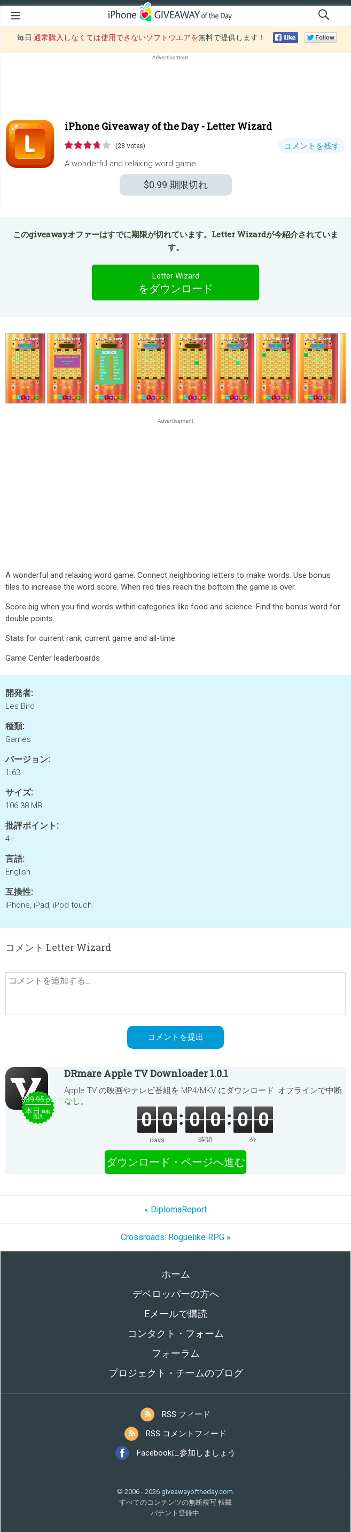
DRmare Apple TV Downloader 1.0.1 (146, 1073)
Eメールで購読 (175, 1313)
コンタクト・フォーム (176, 1333)
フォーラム (176, 1353)
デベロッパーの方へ (175, 1293)
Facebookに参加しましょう (186, 1453)
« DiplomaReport (175, 1209)
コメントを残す (312, 146)
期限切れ (176, 184)
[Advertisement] (175, 88)
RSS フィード (186, 1414)
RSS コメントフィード (186, 1433)
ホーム (175, 1274)
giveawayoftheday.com (197, 1492)
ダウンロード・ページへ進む (175, 1162)
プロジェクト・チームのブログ (175, 1373)
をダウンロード (175, 282)
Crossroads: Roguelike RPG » (176, 1237)
